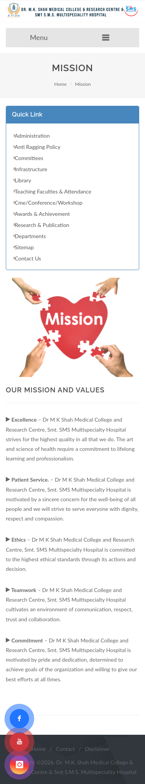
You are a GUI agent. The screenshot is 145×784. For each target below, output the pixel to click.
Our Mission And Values (55, 390)
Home (60, 84)
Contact (65, 749)
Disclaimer (97, 749)
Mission (83, 84)
